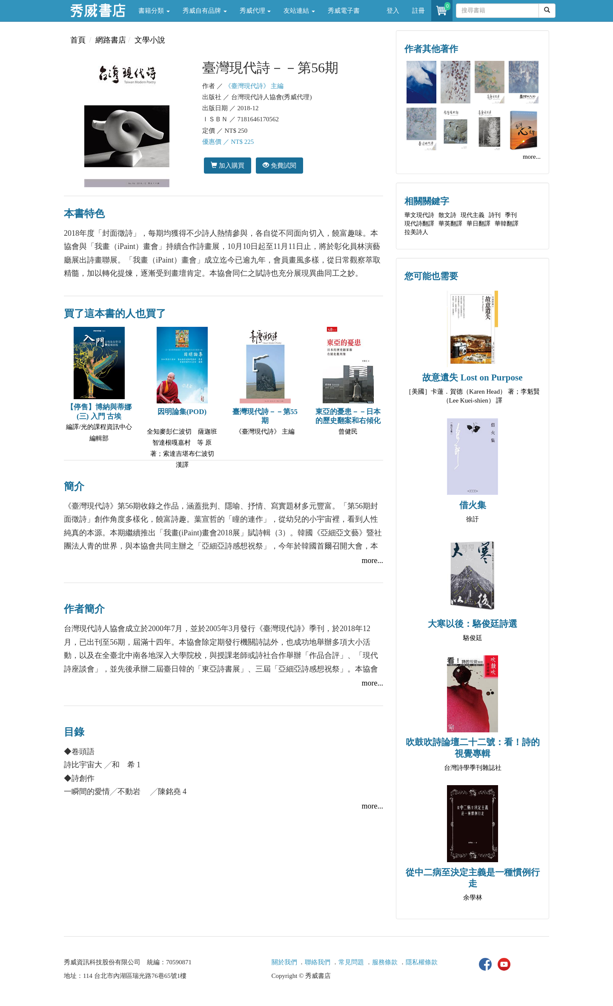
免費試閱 (279, 165)
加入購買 (227, 165)
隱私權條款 (422, 962)
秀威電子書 (344, 10)
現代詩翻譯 (419, 223)
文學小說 (150, 40)
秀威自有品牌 (205, 10)
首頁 (78, 40)
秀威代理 (255, 10)
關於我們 (284, 962)
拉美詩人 (416, 232)
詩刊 (495, 215)
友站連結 (299, 10)
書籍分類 (154, 10)
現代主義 (472, 215)
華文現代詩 (419, 215)
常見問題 (351, 962)
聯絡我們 (317, 962)
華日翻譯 (478, 223)
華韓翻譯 (506, 223)
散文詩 (447, 215)
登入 (393, 10)
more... (372, 560)
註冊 (418, 10)
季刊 (511, 215)
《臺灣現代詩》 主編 (254, 86)
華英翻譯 (450, 223)
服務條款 (385, 962)
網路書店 (110, 40)
